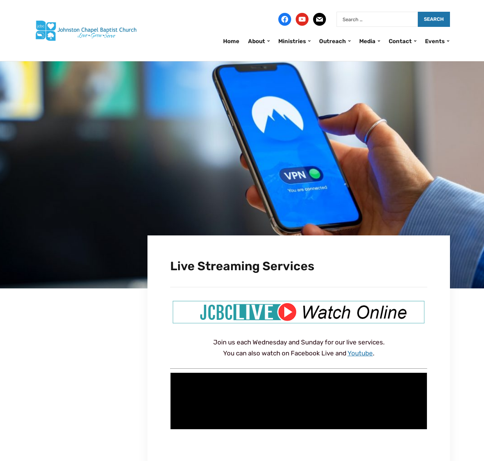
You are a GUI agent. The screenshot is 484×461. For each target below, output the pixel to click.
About (256, 41)
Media (367, 41)
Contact (400, 41)
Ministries (292, 41)
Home (231, 41)
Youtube (360, 353)
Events (435, 41)
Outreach (332, 41)
